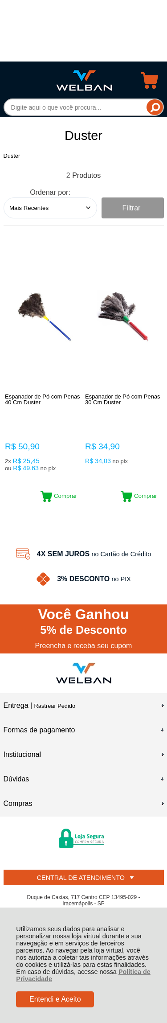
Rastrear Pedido (54, 706)
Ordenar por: (50, 192)
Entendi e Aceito (55, 999)
